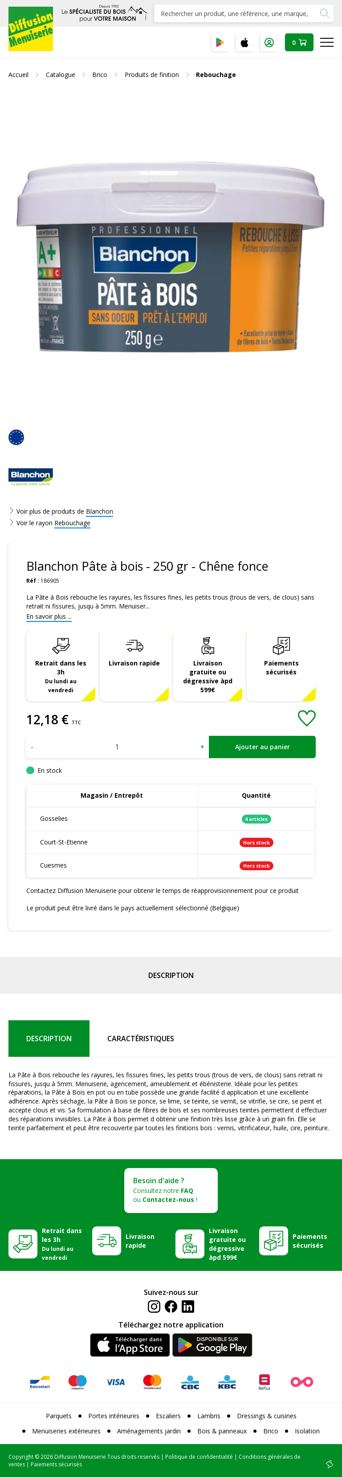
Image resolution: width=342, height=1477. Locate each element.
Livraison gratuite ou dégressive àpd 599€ (207, 676)
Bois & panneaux (222, 1431)
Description (171, 975)
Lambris (208, 1416)
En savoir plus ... (49, 616)
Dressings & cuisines (267, 1416)
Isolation (307, 1431)
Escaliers (168, 1416)
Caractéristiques (140, 1038)
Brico (270, 1431)
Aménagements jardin (149, 1431)
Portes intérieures (113, 1416)
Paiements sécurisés (281, 667)
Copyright (20, 1457)
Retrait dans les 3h (60, 676)
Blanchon (99, 511)
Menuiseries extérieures (66, 1431)
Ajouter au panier (262, 747)
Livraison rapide (134, 663)
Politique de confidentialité (199, 1457)
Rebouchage (72, 523)
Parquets (59, 1416)
